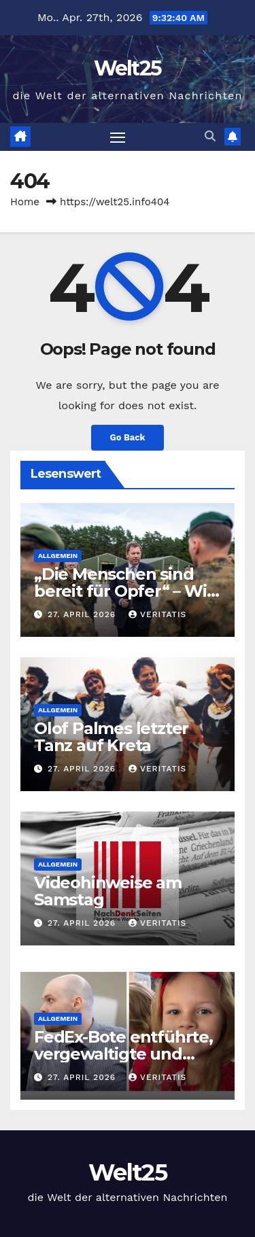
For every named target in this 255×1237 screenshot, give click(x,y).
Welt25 (128, 68)
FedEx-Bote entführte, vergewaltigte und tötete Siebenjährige (123, 1054)
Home (24, 202)
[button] (210, 136)
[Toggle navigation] (118, 137)
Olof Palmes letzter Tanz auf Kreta (111, 736)
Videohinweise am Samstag (108, 891)
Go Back (128, 437)
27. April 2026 (83, 614)
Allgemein (58, 555)
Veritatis (157, 614)
